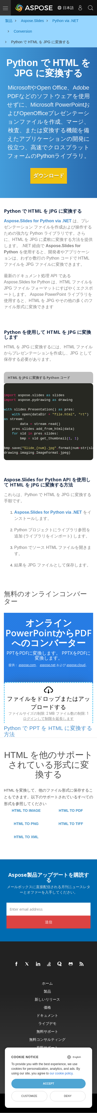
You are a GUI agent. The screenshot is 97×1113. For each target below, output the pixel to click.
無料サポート (47, 1031)
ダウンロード (48, 176)
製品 (47, 991)
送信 (48, 921)
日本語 (65, 7)
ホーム (47, 983)
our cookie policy (61, 1073)
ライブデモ (47, 1023)
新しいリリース (47, 999)
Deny (67, 1095)
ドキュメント (47, 1015)
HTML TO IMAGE (26, 810)
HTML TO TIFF (70, 824)
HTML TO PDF (71, 810)
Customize (29, 1095)
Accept (48, 1083)
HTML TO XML (26, 837)
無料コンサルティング (47, 1039)
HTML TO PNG (26, 824)
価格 (47, 1007)
